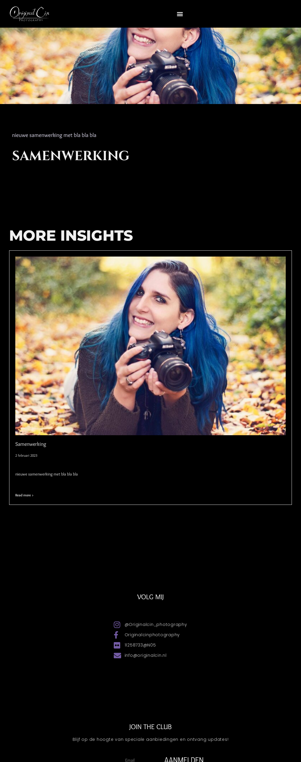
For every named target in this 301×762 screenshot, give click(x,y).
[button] (180, 14)
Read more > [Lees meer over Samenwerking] (24, 495)
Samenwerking (30, 444)
